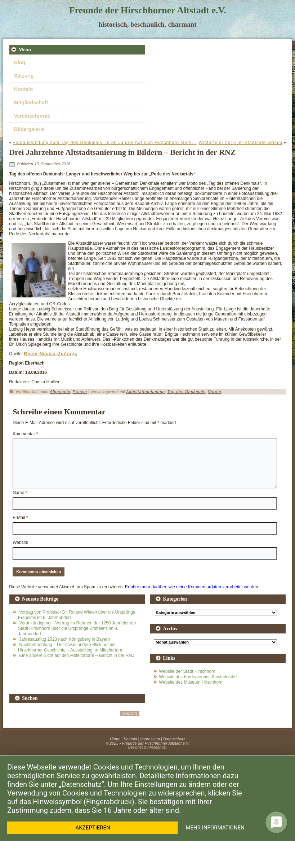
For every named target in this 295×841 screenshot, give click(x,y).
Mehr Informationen (215, 827)
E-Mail (20, 517)
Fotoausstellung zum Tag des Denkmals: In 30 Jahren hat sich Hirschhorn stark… (104, 142)
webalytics (157, 747)
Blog (19, 62)
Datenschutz (174, 739)
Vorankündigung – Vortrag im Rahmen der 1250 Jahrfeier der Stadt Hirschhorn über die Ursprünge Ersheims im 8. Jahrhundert (77, 628)
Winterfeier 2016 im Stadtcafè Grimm (240, 142)
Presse (80, 391)
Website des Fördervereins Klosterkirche (198, 676)
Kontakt (23, 89)
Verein (214, 391)
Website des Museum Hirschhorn (191, 682)
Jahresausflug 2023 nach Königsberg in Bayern (64, 639)
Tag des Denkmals (186, 391)
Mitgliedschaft (31, 102)
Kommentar (25, 433)
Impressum (150, 739)
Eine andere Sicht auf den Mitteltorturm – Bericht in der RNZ (76, 655)
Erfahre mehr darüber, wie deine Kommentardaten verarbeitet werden (191, 586)
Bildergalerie (29, 129)
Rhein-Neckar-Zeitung (50, 353)
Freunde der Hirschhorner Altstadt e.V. (147, 10)
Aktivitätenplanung (145, 391)
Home (115, 739)
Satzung (23, 76)
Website (20, 542)
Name (20, 492)
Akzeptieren (93, 827)
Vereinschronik (32, 116)
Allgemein (60, 391)
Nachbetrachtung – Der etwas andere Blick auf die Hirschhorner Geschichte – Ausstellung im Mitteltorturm (71, 647)
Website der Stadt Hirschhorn (187, 671)
